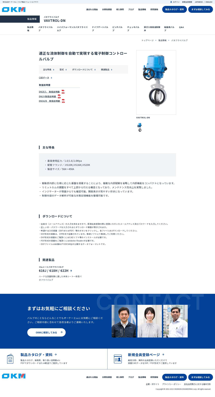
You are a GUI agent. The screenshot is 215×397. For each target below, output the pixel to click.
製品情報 (142, 9)
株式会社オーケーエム (13, 9)
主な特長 (47, 69)
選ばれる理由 (92, 9)
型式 (62, 69)
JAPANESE (199, 2)
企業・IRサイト (152, 384)
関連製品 (105, 69)
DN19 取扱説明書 (47, 96)
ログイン (176, 2)
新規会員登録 (187, 2)
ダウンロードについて (82, 69)
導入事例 (120, 9)
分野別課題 (107, 9)
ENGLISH (209, 2)
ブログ (131, 9)
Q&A (181, 27)
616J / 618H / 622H (54, 270)
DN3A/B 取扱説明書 (50, 100)
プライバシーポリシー (171, 384)
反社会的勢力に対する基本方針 (197, 384)
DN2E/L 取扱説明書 (49, 91)
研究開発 (154, 9)
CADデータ (44, 77)
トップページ (148, 40)
